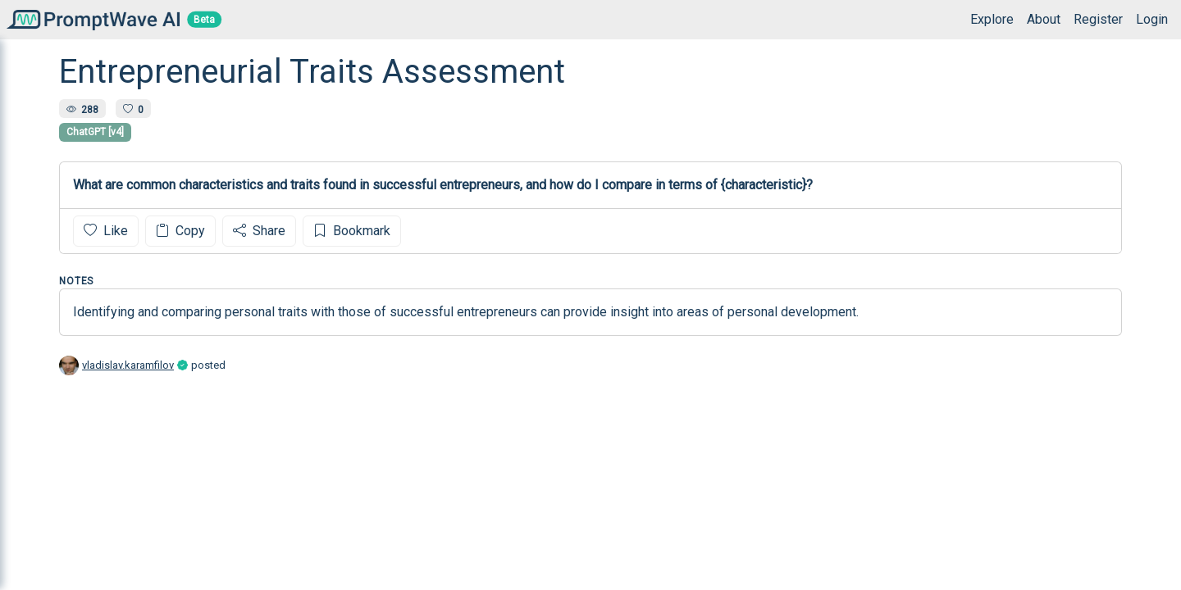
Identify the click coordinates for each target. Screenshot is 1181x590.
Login (1152, 19)
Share (259, 230)
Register (1098, 19)
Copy (180, 230)
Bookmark (351, 230)
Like (106, 230)
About (1043, 19)
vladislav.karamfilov (128, 365)
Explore (992, 19)
